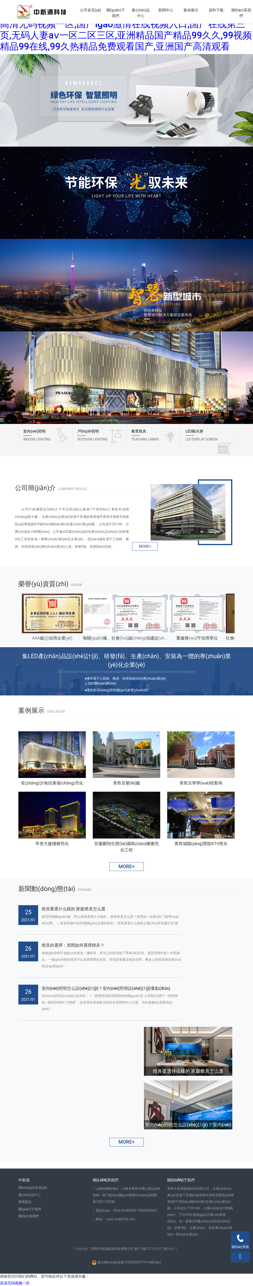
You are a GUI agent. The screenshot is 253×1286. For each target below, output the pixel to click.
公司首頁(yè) (90, 10)
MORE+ (145, 546)
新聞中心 (165, 10)
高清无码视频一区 (15, 1283)
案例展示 (190, 10)
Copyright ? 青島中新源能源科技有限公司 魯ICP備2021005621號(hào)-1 (125, 1248)
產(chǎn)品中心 (141, 13)
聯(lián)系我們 (241, 13)
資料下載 (216, 10)
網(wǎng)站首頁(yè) (32, 1188)
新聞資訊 (24, 1202)
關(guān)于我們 (116, 13)
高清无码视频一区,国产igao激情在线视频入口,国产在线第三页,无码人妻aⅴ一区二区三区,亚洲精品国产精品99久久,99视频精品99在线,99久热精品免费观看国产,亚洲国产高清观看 (126, 35)
